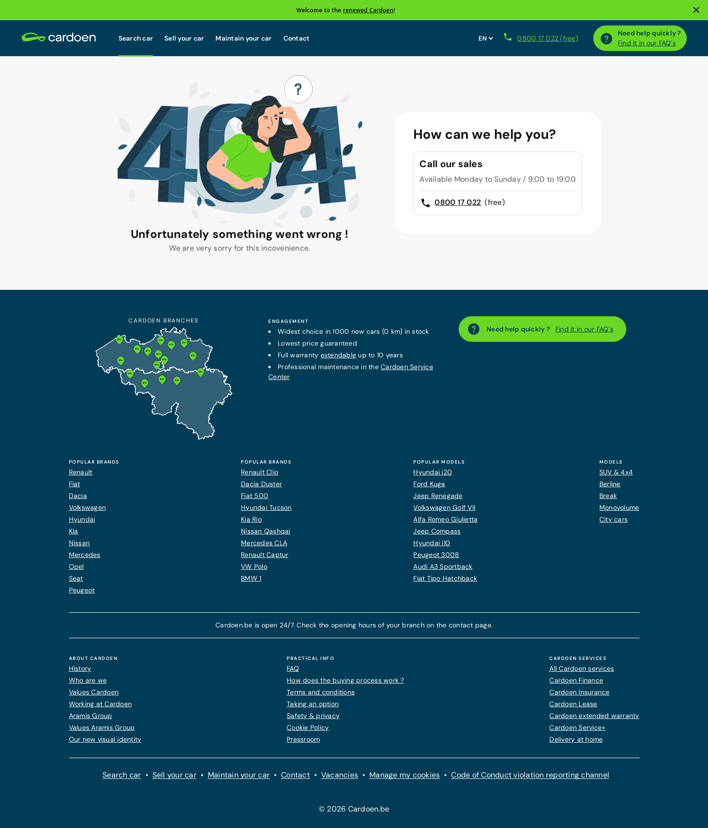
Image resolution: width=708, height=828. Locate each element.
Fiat (74, 484)
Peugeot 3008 (436, 554)
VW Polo (254, 566)
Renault (81, 472)
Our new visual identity (105, 739)
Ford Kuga (429, 484)
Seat (76, 578)
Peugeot (82, 590)
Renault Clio (259, 472)
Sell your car (184, 38)
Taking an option (313, 704)
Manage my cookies (404, 775)
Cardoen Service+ (577, 727)
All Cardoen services (581, 668)
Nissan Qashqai (265, 531)
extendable (339, 355)
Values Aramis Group (102, 727)
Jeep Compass (437, 531)
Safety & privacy (313, 715)
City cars (613, 519)
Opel (76, 566)
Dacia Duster (261, 484)
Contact (296, 38)
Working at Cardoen (100, 704)
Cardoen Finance (576, 680)
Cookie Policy (308, 727)
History (80, 668)
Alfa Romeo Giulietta (445, 519)
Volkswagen (87, 507)
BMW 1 (251, 578)
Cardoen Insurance (579, 692)
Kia (73, 531)
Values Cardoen (94, 692)
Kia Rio (251, 519)
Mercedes (85, 554)
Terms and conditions (321, 692)
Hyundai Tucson (266, 507)
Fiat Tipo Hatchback (445, 578)
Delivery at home (576, 739)
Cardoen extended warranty (594, 715)
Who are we (88, 680)
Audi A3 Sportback (442, 566)
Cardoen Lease (573, 704)
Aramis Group (90, 715)
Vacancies (339, 775)
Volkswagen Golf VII (444, 507)
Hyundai (82, 519)
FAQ (293, 668)
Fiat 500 (254, 495)
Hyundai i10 (431, 543)
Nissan (79, 543)
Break (608, 495)
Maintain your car (243, 38)
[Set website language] (486, 38)
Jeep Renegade (437, 495)
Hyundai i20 (432, 472)
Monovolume (619, 507)
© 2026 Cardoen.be (354, 809)
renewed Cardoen (368, 10)
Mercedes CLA (264, 543)
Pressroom (303, 739)
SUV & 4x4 (616, 472)
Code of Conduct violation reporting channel (530, 775)
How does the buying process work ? (345, 680)
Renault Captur (265, 554)
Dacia (78, 495)
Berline (610, 484)
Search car (136, 38)
